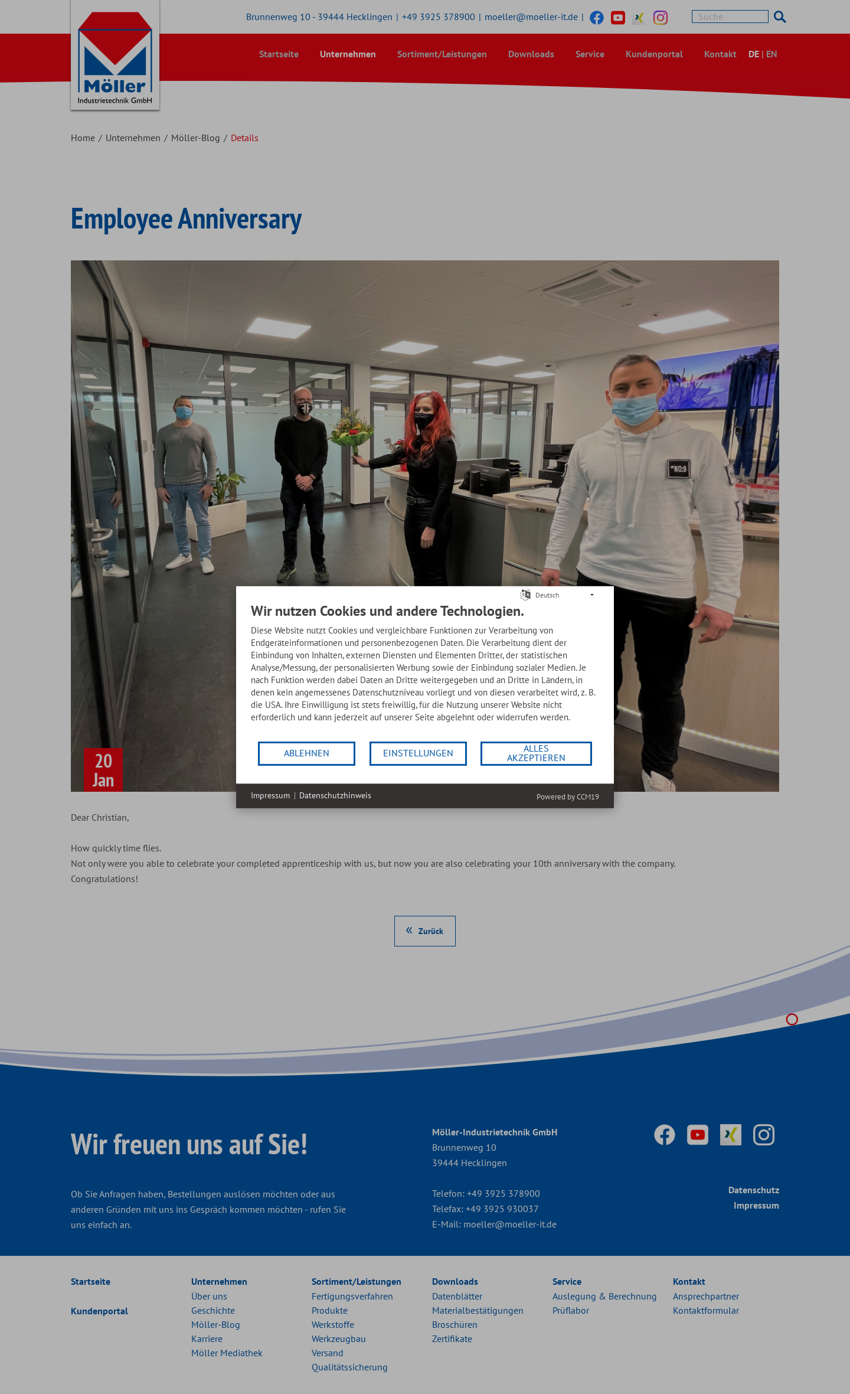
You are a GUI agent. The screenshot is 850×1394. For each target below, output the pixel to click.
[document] (425, 670)
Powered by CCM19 (568, 796)
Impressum (270, 795)
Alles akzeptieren (536, 752)
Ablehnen (306, 753)
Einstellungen (418, 753)
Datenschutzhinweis (335, 795)
